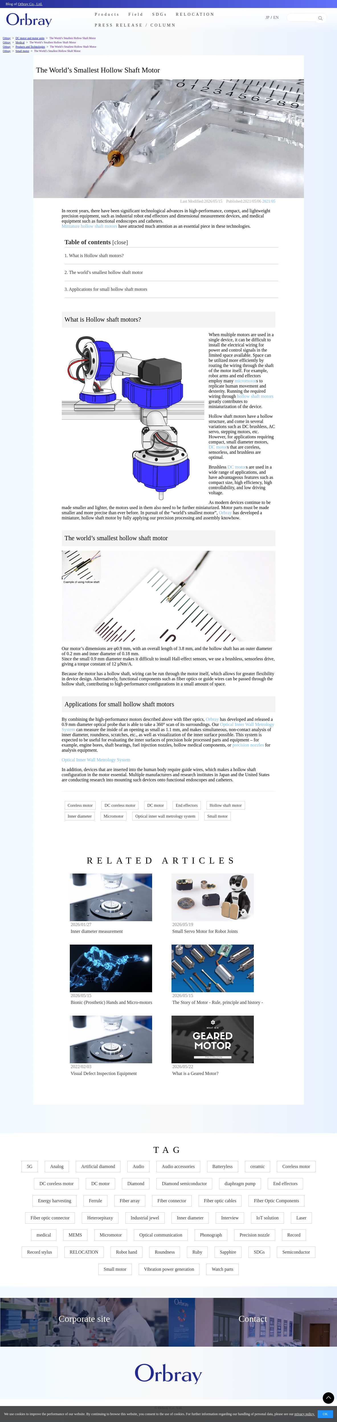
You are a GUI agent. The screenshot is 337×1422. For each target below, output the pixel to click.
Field (136, 14)
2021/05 (268, 201)
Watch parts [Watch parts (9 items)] (222, 1274)
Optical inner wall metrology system (165, 816)
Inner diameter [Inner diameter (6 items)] (190, 1223)
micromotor (245, 380)
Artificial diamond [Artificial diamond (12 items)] (98, 1171)
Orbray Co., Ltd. (30, 4)
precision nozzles (248, 745)
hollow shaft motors (255, 396)
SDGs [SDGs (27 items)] (259, 1257)
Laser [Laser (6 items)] (301, 1223)
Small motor (217, 816)
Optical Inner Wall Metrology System (96, 759)
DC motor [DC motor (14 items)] (100, 1188)
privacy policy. (305, 1414)
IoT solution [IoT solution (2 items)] (267, 1223)
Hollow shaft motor (226, 805)
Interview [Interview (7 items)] (229, 1223)
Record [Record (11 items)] (294, 1240)
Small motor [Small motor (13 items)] (115, 1274)
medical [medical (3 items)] (43, 1240)
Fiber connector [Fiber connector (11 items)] (172, 1205)
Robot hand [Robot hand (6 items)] (126, 1257)
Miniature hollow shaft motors (89, 226)
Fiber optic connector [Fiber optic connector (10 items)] (50, 1223)
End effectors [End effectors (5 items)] (285, 1188)
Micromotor (114, 816)
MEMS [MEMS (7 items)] (75, 1240)
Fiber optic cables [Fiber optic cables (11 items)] (220, 1205)
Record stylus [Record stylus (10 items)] (39, 1257)
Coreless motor (80, 805)
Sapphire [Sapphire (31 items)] (228, 1257)
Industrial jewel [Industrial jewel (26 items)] (145, 1223)
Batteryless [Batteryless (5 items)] (223, 1171)
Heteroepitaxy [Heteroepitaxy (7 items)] (100, 1223)
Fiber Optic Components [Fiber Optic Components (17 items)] (276, 1205)
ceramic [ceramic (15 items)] (257, 1171)
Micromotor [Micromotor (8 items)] (111, 1240)
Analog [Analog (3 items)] (57, 1171)
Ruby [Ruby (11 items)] (197, 1257)
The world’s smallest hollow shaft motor (104, 272)
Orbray (225, 512)
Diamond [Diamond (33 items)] (135, 1188)
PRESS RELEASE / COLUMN (135, 25)
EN (276, 17)
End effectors (187, 805)
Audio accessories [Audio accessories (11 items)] (178, 1171)
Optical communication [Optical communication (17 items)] (160, 1240)
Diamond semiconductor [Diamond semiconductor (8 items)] (184, 1188)
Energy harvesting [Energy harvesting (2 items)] (54, 1205)
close (120, 242)
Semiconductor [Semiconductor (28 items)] (296, 1257)
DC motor (218, 447)
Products (107, 14)
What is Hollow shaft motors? (94, 255)
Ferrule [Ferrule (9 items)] (95, 1205)
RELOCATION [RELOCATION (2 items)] (84, 1257)
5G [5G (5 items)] (29, 1171)
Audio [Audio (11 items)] (138, 1171)
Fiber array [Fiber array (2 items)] (130, 1205)
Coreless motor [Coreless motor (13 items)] (296, 1171)
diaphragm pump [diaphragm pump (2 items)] (240, 1188)
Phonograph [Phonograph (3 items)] (211, 1240)
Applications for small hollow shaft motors (106, 289)
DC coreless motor (120, 805)
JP (267, 17)
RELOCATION (195, 14)
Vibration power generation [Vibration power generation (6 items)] (169, 1274)
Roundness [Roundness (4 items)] (165, 1257)
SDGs (159, 14)
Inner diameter (80, 816)
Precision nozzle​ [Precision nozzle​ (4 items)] (254, 1240)
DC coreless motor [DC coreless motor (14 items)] (56, 1188)
